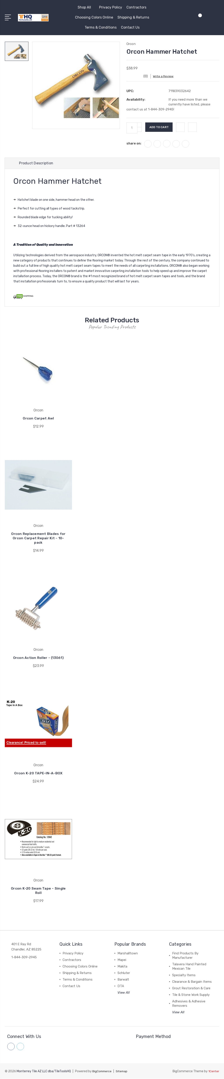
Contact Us (130, 27)
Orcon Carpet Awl (38, 419)
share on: (133, 143)
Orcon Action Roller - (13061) (38, 658)
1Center (213, 1071)
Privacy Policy (110, 7)
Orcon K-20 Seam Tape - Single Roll (38, 891)
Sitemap (123, 1071)
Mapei (121, 960)
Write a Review (166, 76)
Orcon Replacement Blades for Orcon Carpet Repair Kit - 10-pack (38, 538)
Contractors (136, 7)
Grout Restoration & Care (191, 989)
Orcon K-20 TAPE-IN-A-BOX (38, 773)
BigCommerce (102, 1071)
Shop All (86, 7)
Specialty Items (184, 976)
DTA (120, 986)
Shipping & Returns (133, 17)
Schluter (123, 973)
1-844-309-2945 (24, 958)
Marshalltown (127, 954)
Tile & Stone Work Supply (191, 995)
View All (123, 993)
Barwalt (123, 980)
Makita (122, 967)
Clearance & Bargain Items (192, 982)
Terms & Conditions (101, 27)
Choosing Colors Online (94, 17)
